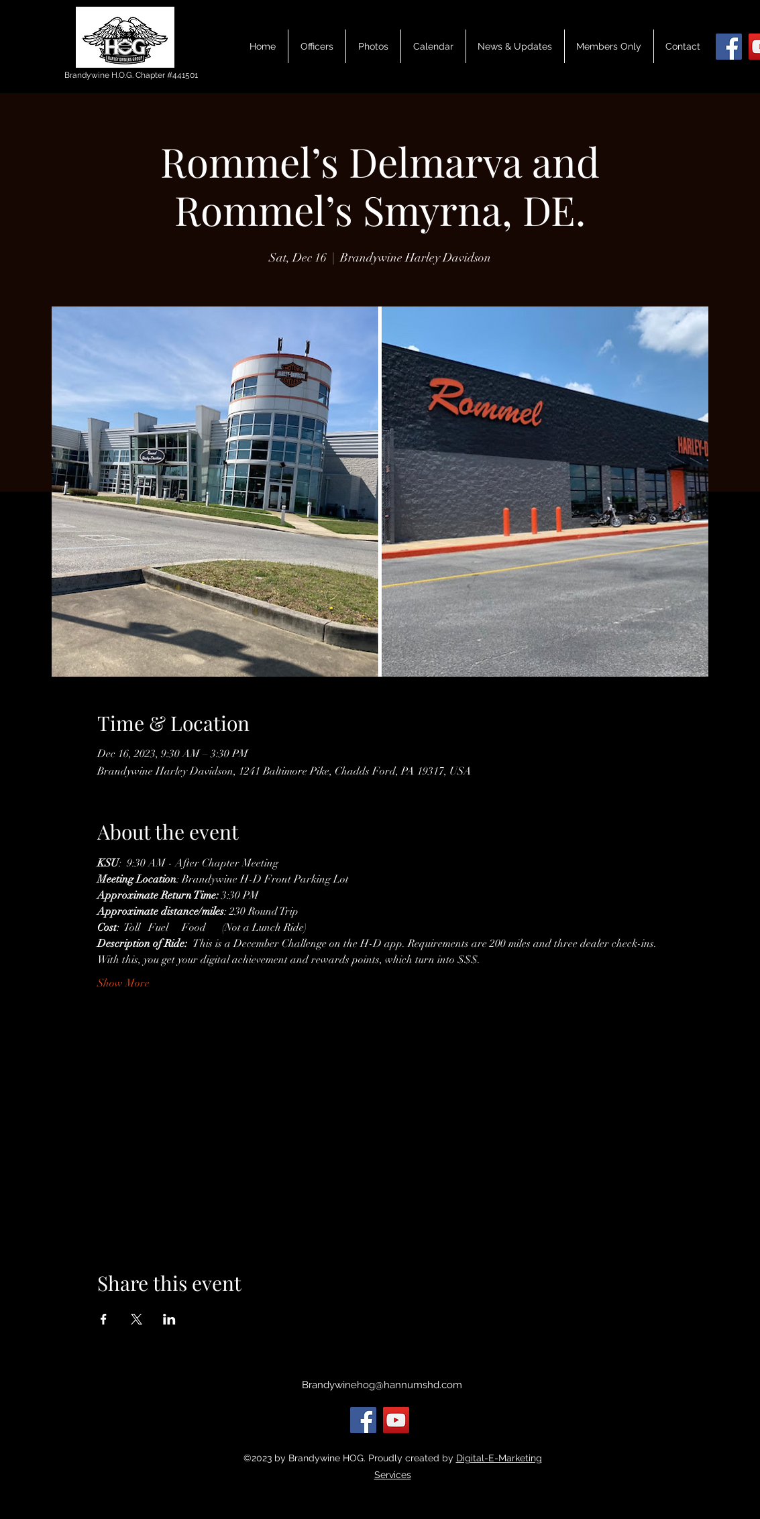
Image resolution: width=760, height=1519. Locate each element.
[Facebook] (729, 47)
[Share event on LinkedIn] (169, 1319)
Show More (123, 983)
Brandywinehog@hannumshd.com (382, 1385)
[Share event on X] (136, 1319)
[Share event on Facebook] (103, 1319)
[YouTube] (396, 1420)
